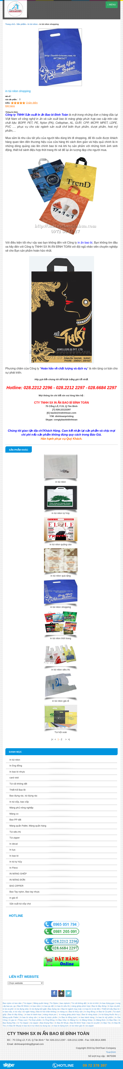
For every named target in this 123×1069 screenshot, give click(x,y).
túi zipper (34, 1023)
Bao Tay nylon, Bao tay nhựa (24, 891)
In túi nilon (33, 24)
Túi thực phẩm (35, 1020)
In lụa (12, 849)
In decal (13, 843)
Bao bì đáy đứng (99, 1006)
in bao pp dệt (48, 1006)
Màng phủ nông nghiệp (21, 807)
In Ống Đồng (49, 1020)
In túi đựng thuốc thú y (109, 1014)
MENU (111, 4)
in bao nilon (35, 1006)
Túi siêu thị (15, 831)
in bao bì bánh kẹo (33, 1014)
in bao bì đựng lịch (60, 1026)
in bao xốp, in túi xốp (12, 1012)
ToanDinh (111, 1052)
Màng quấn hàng (40, 1003)
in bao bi (25, 1026)
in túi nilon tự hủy (61, 513)
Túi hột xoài (61, 732)
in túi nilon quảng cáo (61, 544)
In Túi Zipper (23, 1023)
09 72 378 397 (95, 1065)
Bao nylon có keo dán (12, 1003)
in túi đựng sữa (21, 1009)
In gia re (12, 1020)
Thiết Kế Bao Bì (17, 789)
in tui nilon (34, 1026)
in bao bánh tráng (86, 1017)
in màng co (62, 1012)
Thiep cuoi (22, 1020)
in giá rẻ (13, 897)
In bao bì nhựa (17, 771)
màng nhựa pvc (50, 1014)
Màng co (13, 813)
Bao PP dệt (15, 819)
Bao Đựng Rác (46, 1023)
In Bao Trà (105, 1023)
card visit (14, 777)
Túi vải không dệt (18, 783)
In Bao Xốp (61, 1020)
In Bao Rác (112, 1020)
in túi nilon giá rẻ (60, 701)
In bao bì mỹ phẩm (104, 1017)
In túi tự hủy (15, 861)
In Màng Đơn (99, 1020)
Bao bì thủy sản (76, 1012)
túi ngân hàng (28, 1012)
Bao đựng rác (54, 1009)
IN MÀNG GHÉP (18, 873)
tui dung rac (45, 1026)
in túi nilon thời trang (60, 638)
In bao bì (14, 855)
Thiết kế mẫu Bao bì (111, 1009)
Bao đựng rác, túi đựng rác (23, 795)
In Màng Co (73, 1020)
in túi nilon (60, 481)
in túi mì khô (93, 1003)
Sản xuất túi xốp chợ (20, 903)
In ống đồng (15, 765)
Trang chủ (10, 24)
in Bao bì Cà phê (104, 1012)
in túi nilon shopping (60, 607)
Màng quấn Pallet (10, 1017)
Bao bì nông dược (90, 1014)
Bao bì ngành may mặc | (72, 1009)
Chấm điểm (32, 102)
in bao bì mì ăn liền (91, 1009)
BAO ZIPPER (16, 885)
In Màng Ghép (86, 1020)
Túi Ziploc (54, 1003)
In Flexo (13, 867)
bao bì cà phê (93, 1023)
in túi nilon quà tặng (61, 575)
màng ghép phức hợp (80, 1006)
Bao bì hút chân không (46, 1012)
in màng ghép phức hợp (69, 1014)
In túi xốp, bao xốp (19, 801)
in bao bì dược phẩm (48, 1017)
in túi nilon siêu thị (60, 669)
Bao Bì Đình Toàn (78, 1023)
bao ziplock (65, 1003)
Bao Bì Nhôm (23, 1006)
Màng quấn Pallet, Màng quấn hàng (27, 825)
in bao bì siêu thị (62, 1006)
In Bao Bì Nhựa (61, 1023)
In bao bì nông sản (28, 1017)
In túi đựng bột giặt (38, 1009)
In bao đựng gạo (107, 1003)
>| (69, 739)
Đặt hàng (10, 106)
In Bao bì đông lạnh (68, 1017)
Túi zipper (14, 837)
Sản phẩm (21, 24)
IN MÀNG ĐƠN (17, 879)
